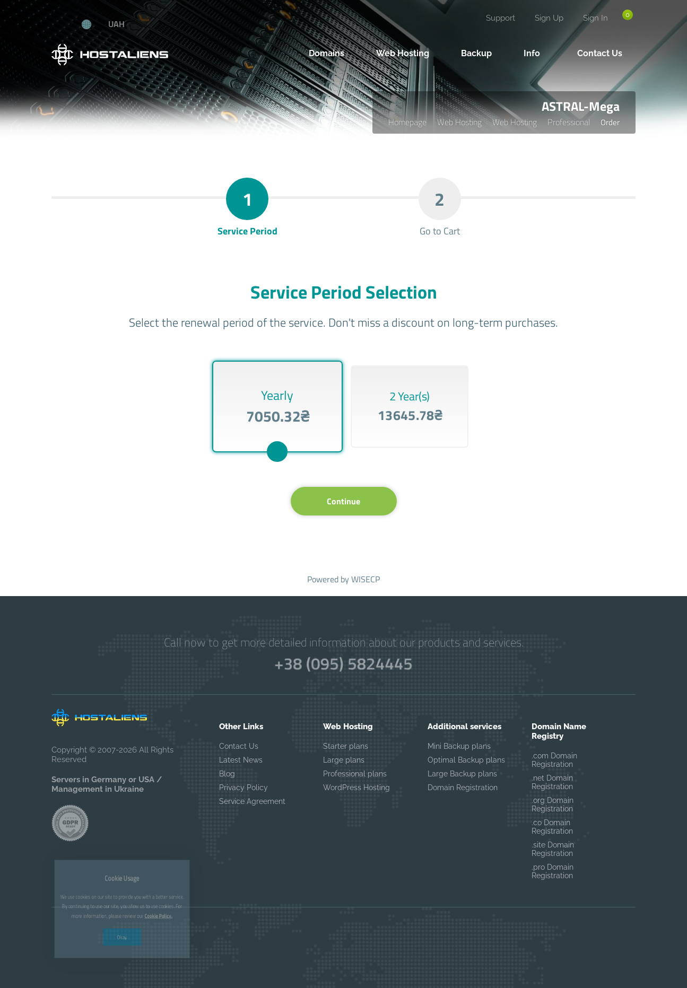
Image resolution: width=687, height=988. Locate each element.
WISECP (365, 579)
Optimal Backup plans (466, 760)
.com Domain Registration (554, 759)
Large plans (343, 760)
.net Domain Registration (552, 782)
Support (500, 18)
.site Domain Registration (553, 849)
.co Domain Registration (552, 826)
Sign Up (549, 18)
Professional (568, 122)
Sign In (595, 18)
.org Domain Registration (552, 804)
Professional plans (355, 774)
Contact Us (238, 746)
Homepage (407, 122)
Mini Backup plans (459, 746)
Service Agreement (252, 801)
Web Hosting (459, 122)
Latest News (241, 760)
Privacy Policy (243, 787)
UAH (116, 24)
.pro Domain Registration (552, 871)
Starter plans (345, 746)
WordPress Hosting (356, 787)
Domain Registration (463, 787)
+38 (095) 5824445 (343, 663)
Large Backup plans (462, 774)
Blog (227, 774)
